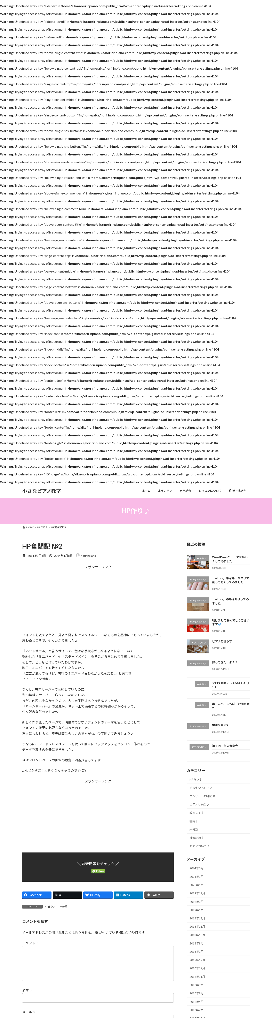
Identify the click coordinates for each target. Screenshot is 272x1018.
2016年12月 (197, 968)
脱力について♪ (200, 846)
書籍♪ (194, 821)
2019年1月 (196, 910)
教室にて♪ (197, 812)
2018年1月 (196, 951)
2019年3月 (196, 901)
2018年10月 (197, 935)
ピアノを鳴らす (222, 641)
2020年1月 (196, 885)
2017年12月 (197, 960)
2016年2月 (196, 1010)
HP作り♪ (50, 906)
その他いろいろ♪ (201, 787)
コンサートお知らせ (202, 796)
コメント (30, 943)
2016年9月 (196, 985)
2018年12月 (197, 918)
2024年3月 (196, 868)
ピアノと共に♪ (199, 804)
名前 (27, 997)
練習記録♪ (197, 838)
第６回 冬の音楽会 (225, 746)
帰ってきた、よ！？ (225, 662)
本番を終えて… (221, 725)
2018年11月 (197, 926)
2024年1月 (196, 876)
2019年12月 (197, 893)
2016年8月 (196, 993)
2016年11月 (197, 976)
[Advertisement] (98, 603)
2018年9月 (196, 943)
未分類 (63, 906)
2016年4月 (196, 1001)
